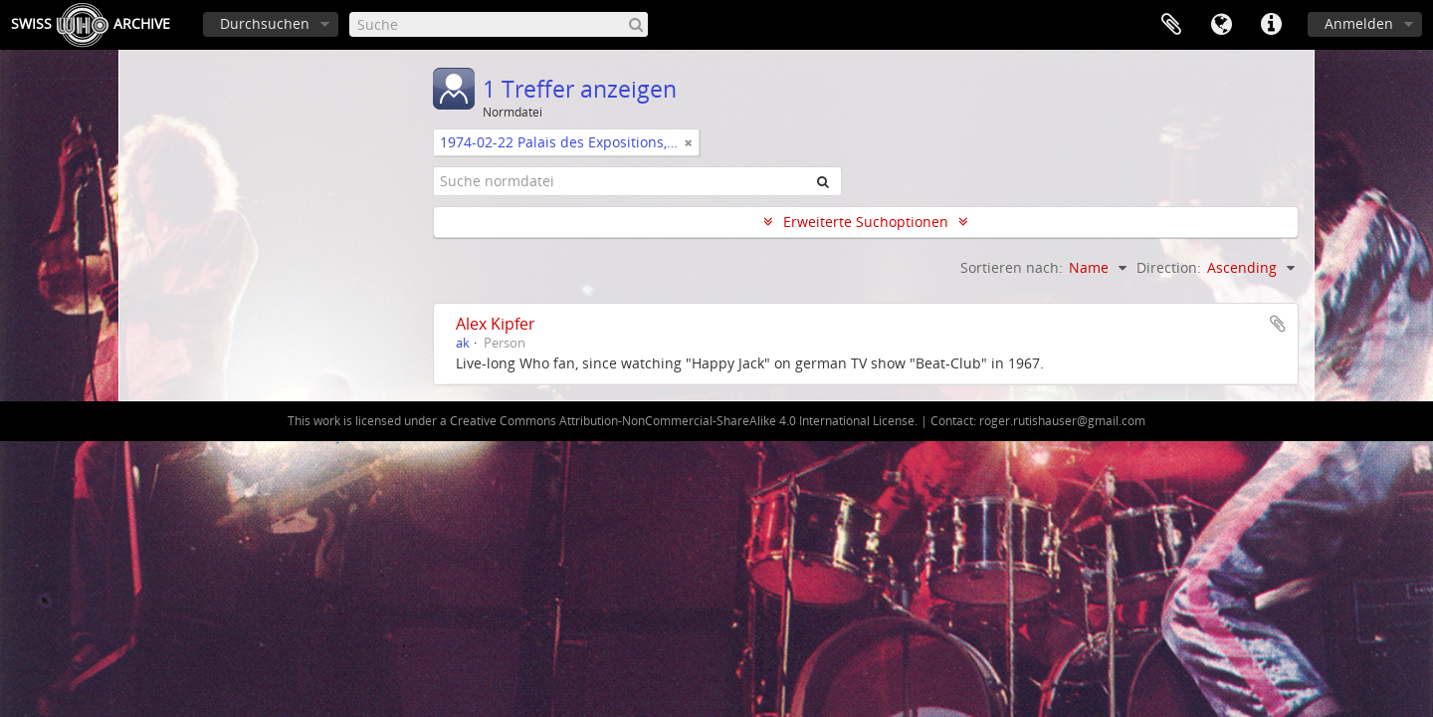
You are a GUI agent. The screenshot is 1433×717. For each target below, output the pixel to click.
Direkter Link (1271, 25)
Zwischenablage (1171, 25)
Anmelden (1359, 23)
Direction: (1168, 267)
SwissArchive (90, 25)
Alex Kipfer (495, 324)
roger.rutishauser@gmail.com (1062, 420)
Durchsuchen (264, 23)
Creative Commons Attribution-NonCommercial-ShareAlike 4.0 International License (682, 420)
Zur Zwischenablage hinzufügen (1278, 324)
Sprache (1221, 25)
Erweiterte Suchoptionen (865, 221)
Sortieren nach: (1011, 267)
